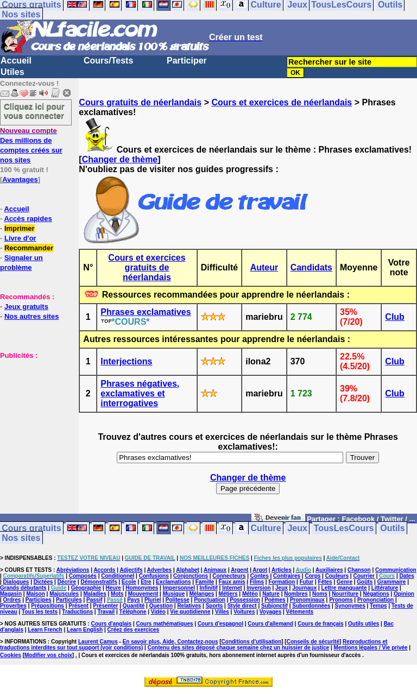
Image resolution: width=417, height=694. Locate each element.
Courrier (363, 576)
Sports (214, 606)
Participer (187, 60)
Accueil (16, 60)
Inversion (258, 588)
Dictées (43, 582)
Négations (376, 594)
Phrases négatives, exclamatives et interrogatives (139, 393)
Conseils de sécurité (313, 642)
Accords (104, 570)
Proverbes (13, 606)
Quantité (134, 606)
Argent (239, 570)
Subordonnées (311, 606)
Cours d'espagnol (220, 624)
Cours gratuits (31, 528)
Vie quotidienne (190, 612)
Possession (245, 600)
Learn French (45, 630)
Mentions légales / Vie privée (371, 648)
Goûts (364, 582)
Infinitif (209, 588)
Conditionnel (117, 576)
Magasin (11, 594)
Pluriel (152, 600)
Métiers (228, 594)
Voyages (270, 612)
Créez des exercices (134, 630)
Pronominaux (307, 600)
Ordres (12, 600)
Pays (133, 600)
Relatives (189, 606)
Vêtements (300, 612)
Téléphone (132, 612)
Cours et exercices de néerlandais (281, 102)
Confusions (154, 576)
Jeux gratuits (26, 306)
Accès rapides (28, 218)
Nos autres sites (31, 316)
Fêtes (325, 582)
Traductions (77, 612)
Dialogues (16, 582)
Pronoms (340, 600)
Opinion (404, 594)
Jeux (297, 528)
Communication (395, 570)
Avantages (19, 179)
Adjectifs (130, 570)
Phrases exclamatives (145, 312)
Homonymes (141, 588)
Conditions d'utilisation (252, 642)
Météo (250, 594)
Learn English (85, 630)
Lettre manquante (344, 588)
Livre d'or (20, 238)
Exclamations (173, 582)
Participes (39, 600)
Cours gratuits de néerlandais (140, 102)
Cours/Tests (108, 60)
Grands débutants (23, 588)
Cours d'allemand (270, 624)
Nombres (295, 594)
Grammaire (391, 582)
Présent (78, 606)
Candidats (311, 267)
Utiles (12, 72)
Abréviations (73, 570)
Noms (319, 594)
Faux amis (232, 582)
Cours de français (320, 624)
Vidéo (158, 612)
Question (161, 606)
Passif (94, 600)
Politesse (177, 600)
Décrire (67, 582)
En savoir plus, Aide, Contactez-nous (170, 642)
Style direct (242, 606)
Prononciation (375, 600)
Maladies (94, 594)
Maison (35, 594)
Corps (312, 576)
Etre (146, 582)
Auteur (264, 267)
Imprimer (19, 228)
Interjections (126, 361)
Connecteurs (228, 576)
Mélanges (201, 594)
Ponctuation (209, 600)
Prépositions (47, 606)
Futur (307, 582)
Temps (378, 606)
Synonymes (350, 606)
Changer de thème (120, 159)
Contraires (286, 576)
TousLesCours (344, 528)
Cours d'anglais (111, 624)
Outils (392, 528)
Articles (281, 570)
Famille (204, 582)
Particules (69, 600)
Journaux (304, 588)
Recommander (28, 248)
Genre (344, 582)
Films (257, 582)
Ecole (129, 582)
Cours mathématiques (164, 624)
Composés (83, 576)
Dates (406, 576)
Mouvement (143, 594)
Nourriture (345, 594)
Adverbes (159, 570)
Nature (271, 594)
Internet (232, 588)
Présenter (105, 606)
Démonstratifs (99, 582)
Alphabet (187, 570)
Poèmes (274, 600)
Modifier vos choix (48, 655)
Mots (117, 594)
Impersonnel (179, 588)
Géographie (86, 588)
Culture (266, 528)
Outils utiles (363, 624)
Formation (281, 582)
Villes (222, 612)
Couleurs (337, 576)
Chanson (359, 570)
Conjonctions (190, 576)
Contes (259, 576)
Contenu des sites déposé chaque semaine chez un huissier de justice (239, 648)
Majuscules (64, 594)
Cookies (10, 655)
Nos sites (21, 14)
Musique (174, 594)
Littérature (384, 588)
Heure (113, 588)
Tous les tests (40, 612)
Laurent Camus (98, 642)
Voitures (244, 612)
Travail (106, 612)
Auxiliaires (329, 570)
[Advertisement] (32, 414)
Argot (259, 570)
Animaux (215, 570)
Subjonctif (274, 606)
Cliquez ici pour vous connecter (34, 111)
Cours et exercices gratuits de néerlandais (146, 267)
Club (395, 316)
